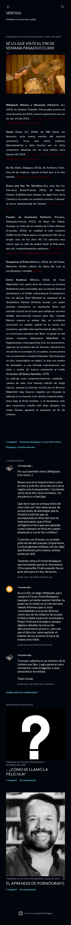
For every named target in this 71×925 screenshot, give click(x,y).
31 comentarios (28, 780)
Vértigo (13, 13)
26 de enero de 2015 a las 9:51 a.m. (35, 644)
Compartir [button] (11, 441)
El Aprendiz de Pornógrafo (35, 883)
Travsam (21, 587)
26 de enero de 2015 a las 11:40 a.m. (35, 684)
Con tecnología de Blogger (35, 913)
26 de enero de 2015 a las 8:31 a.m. (35, 577)
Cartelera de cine (26, 447)
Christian (22, 465)
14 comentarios (28, 889)
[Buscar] (62, 6)
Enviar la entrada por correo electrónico (40, 441)
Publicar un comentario (22, 692)
